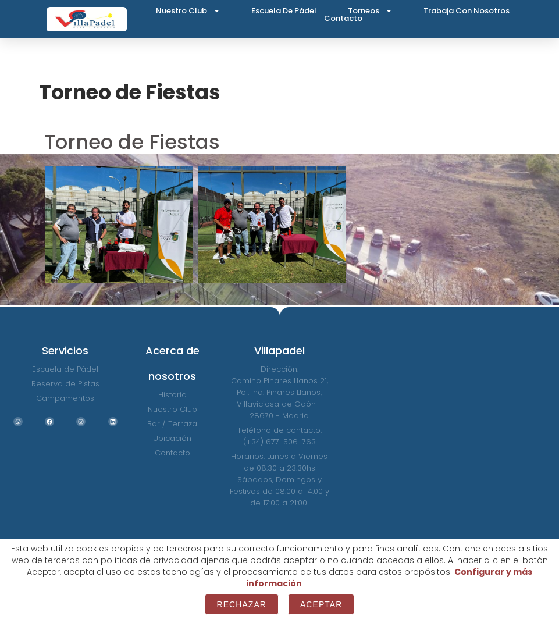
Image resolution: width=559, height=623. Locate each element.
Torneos (370, 11)
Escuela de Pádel (283, 11)
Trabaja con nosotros (466, 11)
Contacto (343, 18)
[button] (58, 225)
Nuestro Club (188, 11)
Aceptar (321, 604)
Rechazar (241, 604)
